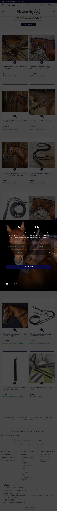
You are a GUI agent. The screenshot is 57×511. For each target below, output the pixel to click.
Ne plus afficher (13, 284)
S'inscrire (28, 267)
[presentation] (21, 260)
